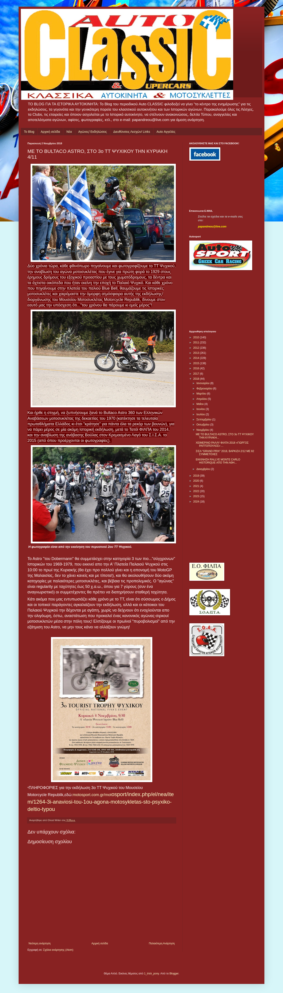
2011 (196, 342)
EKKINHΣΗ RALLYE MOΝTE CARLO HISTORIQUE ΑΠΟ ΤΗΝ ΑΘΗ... (218, 461)
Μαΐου (200, 404)
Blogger (173, 973)
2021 (196, 486)
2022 (196, 491)
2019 (196, 475)
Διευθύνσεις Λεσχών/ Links (131, 131)
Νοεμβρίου (203, 429)
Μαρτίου (201, 393)
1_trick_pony (151, 973)
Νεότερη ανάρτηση (39, 943)
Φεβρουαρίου (204, 388)
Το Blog (29, 131)
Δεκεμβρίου (203, 469)
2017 (196, 373)
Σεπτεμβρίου (204, 419)
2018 (196, 378)
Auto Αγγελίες (166, 131)
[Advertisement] (209, 185)
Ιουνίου (201, 409)
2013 (196, 352)
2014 (196, 358)
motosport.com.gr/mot (92, 795)
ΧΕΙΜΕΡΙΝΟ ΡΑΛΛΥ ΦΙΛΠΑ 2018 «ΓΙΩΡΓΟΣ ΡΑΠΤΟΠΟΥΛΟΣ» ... (222, 444)
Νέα (69, 131)
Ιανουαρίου (203, 383)
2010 (196, 337)
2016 (196, 368)
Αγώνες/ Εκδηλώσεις (92, 131)
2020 (196, 480)
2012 (196, 347)
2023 (196, 496)
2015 (196, 363)
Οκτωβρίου (203, 424)
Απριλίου (202, 398)
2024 (196, 501)
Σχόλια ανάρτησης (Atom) (58, 949)
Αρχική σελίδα (50, 131)
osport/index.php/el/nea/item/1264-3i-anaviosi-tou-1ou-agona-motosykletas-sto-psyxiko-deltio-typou (100, 801)
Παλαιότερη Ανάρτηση (162, 943)
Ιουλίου (201, 414)
